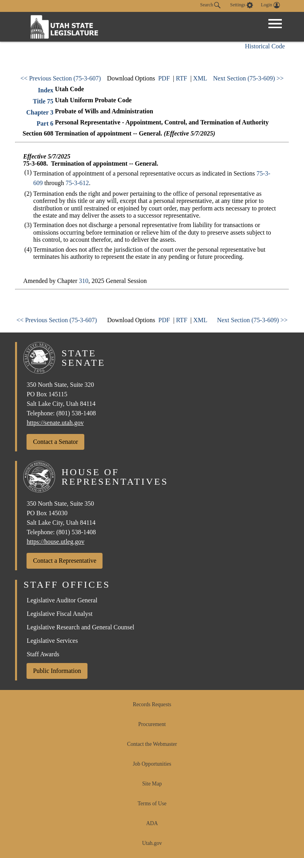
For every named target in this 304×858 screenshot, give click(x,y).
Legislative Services (52, 640)
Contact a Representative (64, 560)
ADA (152, 823)
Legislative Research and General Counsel (80, 627)
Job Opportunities (152, 764)
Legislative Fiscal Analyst (59, 613)
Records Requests (152, 704)
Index (45, 90)
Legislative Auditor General (62, 600)
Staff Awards (43, 654)
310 (83, 280)
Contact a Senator (55, 441)
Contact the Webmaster (152, 744)
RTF (181, 78)
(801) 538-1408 (76, 413)
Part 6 (45, 123)
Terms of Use (151, 803)
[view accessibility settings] (241, 5)
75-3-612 (77, 183)
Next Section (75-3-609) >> (248, 78)
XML (200, 78)
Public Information (57, 670)
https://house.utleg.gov (55, 541)
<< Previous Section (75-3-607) (60, 78)
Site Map (152, 784)
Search (210, 5)
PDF (164, 78)
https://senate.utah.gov (55, 422)
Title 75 (43, 101)
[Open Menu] (275, 24)
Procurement (151, 724)
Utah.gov (152, 843)
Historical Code (265, 46)
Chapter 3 (39, 112)
